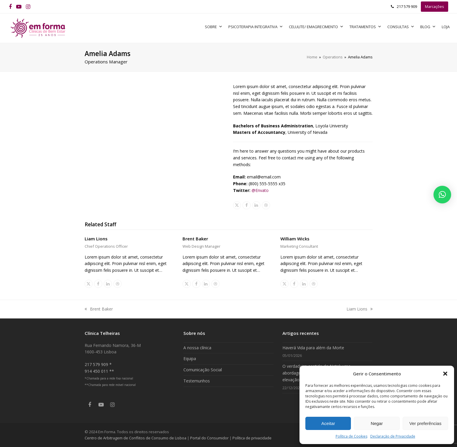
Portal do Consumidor (210, 438)
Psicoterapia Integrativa (255, 27)
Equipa (189, 358)
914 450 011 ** (99, 371)
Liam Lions (96, 239)
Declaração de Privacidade (392, 436)
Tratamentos (365, 27)
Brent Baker (195, 239)
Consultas (400, 27)
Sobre (213, 27)
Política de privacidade (252, 438)
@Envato (260, 190)
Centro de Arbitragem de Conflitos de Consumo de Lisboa (135, 438)
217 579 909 (407, 6)
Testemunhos (196, 381)
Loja (446, 26)
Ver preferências (425, 423)
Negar (377, 423)
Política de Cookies (351, 436)
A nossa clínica (197, 347)
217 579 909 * (98, 364)
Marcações (434, 6)
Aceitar (328, 423)
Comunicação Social (202, 369)
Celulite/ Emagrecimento (316, 27)
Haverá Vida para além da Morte (313, 347)
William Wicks (294, 239)
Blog (428, 27)
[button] (445, 374)
